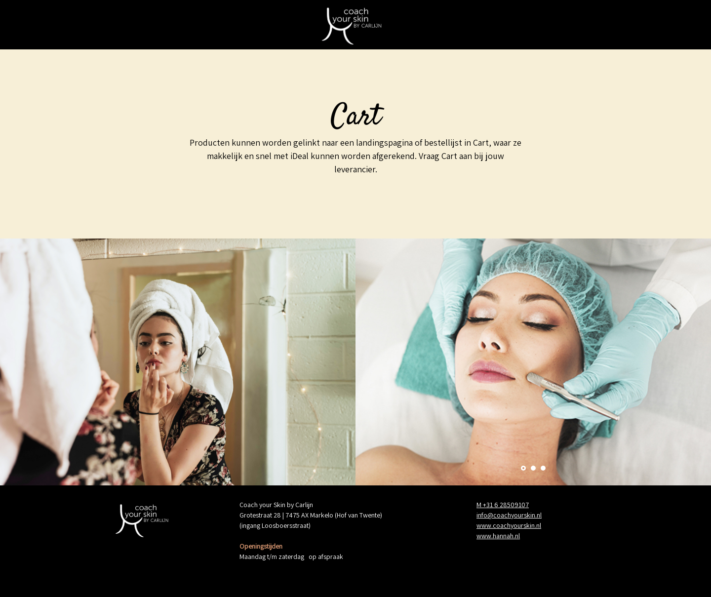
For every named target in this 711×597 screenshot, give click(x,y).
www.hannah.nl (498, 535)
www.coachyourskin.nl (508, 525)
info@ (484, 515)
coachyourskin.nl (517, 515)
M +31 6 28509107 (502, 504)
